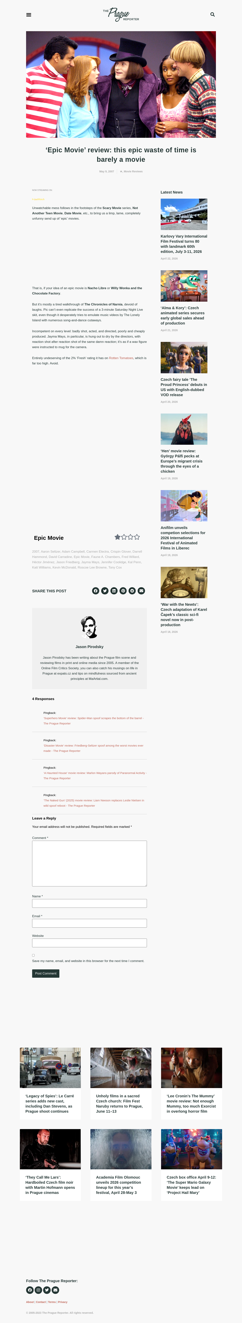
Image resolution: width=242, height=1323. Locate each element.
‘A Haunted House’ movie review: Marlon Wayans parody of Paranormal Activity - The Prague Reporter (95, 775)
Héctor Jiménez (43, 562)
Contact (41, 1302)
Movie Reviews (133, 171)
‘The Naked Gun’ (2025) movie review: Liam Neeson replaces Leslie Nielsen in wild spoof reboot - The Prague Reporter (93, 803)
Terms (52, 1302)
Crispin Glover (121, 551)
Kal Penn (134, 562)
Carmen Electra (97, 551)
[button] (29, 15)
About (30, 1302)
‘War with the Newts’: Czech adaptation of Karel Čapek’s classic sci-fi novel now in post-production (184, 614)
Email (37, 916)
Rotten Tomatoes (121, 358)
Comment (40, 838)
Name (37, 896)
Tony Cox (115, 567)
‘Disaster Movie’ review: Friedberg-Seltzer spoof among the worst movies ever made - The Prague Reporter (93, 748)
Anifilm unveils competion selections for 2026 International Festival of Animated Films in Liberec (183, 538)
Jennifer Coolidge (113, 562)
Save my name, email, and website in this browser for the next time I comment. (88, 961)
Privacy (62, 1302)
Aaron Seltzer (50, 551)
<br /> (89, 475)
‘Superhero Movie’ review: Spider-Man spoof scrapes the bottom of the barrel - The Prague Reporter (93, 720)
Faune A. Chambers (105, 557)
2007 (35, 551)
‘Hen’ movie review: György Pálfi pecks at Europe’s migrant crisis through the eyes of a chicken (182, 461)
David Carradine (60, 557)
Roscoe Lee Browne (92, 567)
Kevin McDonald (64, 567)
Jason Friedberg (68, 562)
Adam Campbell (73, 551)
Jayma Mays (90, 562)
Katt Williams (41, 567)
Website (38, 936)
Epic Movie (81, 557)
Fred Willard (130, 557)
